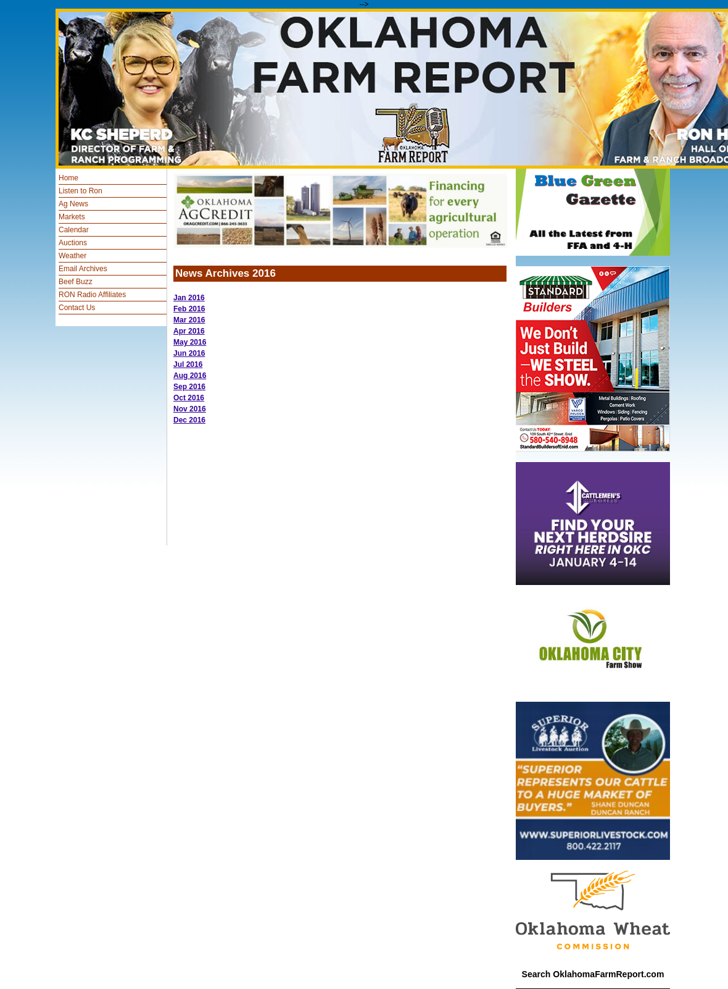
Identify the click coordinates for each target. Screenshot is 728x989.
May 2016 (189, 342)
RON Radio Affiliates (92, 294)
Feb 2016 (189, 309)
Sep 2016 (189, 386)
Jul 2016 (187, 364)
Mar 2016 (189, 320)
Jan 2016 (189, 297)
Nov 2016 (189, 409)
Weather (72, 255)
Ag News (73, 204)
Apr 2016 (189, 331)
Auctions (73, 242)
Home (68, 178)
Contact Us (77, 307)
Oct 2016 (188, 397)
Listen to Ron (80, 191)
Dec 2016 (189, 420)
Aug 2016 (189, 375)
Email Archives (83, 268)
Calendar (74, 229)
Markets (72, 217)
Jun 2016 (189, 353)
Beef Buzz (76, 281)
